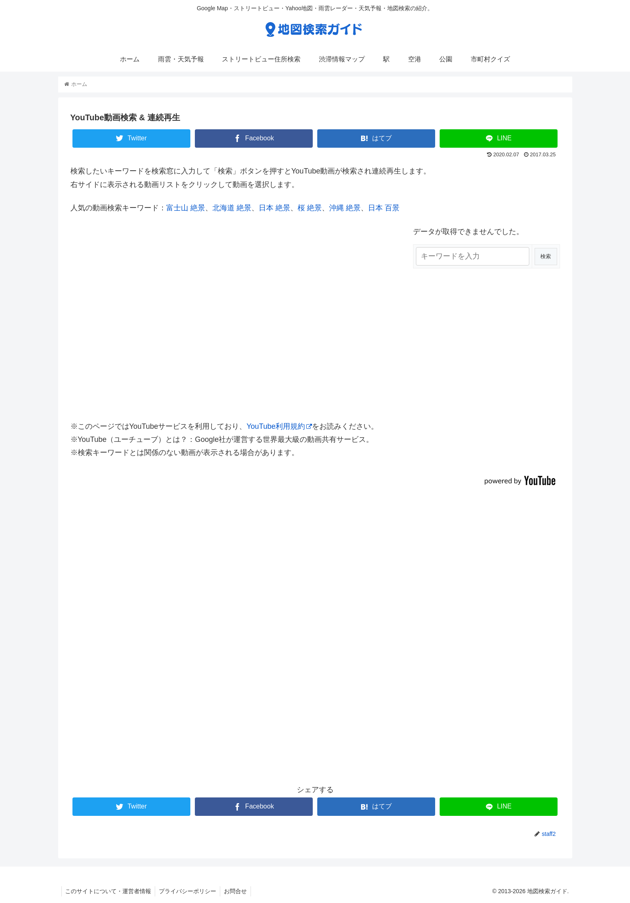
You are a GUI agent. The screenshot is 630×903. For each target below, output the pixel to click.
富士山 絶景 (185, 208)
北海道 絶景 (231, 208)
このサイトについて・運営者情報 (109, 891)
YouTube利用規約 (279, 426)
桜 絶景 (310, 208)
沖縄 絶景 (345, 208)
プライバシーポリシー (189, 891)
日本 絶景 (274, 208)
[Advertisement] (315, 650)
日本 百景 (384, 208)
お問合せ (237, 891)
